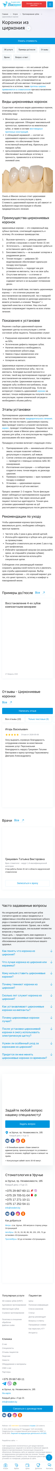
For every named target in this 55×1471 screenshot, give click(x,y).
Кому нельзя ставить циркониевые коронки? (23, 975)
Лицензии (6, 1356)
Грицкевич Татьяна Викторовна (25, 859)
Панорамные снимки (37, 1325)
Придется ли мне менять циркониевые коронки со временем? (24, 1056)
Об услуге (8, 50)
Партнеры (6, 1372)
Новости (5, 1360)
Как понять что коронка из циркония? (18, 952)
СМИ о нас (6, 1368)
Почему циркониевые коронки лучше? (20, 1019)
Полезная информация (38, 1305)
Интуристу (33, 1333)
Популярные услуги (13, 1295)
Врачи (7, 57)
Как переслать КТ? (37, 1329)
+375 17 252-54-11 (17, 1203)
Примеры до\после (27, 50)
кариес (5, 428)
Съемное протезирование (13, 1313)
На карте (6, 1393)
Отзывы (44, 50)
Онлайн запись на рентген (34, 4)
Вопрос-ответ (21, 57)
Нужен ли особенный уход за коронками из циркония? (20, 1045)
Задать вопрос (28, 1124)
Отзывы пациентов (10, 1352)
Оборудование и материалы (14, 1364)
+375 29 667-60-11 (17, 1190)
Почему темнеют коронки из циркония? (20, 986)
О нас (4, 1344)
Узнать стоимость (27, 41)
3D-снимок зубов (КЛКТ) (12, 1301)
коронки (41, 391)
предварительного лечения (39, 418)
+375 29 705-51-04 (17, 1195)
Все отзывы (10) (13, 719)
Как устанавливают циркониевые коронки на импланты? (23, 1008)
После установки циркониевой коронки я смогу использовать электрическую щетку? (21, 1032)
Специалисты (8, 1348)
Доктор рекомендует (37, 1317)
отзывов (32, 1426)
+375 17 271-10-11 (17, 1199)
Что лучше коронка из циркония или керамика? (24, 964)
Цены (31, 1301)
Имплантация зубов (10, 1309)
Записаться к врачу (27, 883)
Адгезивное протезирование (14, 1305)
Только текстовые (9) (38, 719)
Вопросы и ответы (36, 1321)
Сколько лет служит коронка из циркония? (22, 997)
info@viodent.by (12, 1208)
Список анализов (36, 1309)
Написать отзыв (27, 711)
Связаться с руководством (27, 1408)
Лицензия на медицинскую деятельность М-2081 (29, 1433)
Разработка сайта (8, 1440)
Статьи (32, 1313)
